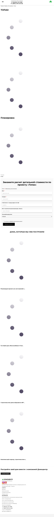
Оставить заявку (5, 473)
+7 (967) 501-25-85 (7, 508)
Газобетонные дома (6, 492)
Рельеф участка (9, 214)
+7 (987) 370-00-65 (17, 3)
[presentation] (13, 217)
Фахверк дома (5, 494)
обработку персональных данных (16, 221)
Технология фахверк (6, 505)
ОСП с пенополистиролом (7, 500)
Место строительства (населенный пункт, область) (12, 208)
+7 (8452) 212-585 (16, 2)
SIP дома (4, 489)
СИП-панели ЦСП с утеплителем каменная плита (12, 497)
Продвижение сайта (6, 486)
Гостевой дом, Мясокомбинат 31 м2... (12, 345)
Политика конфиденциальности (19, 484)
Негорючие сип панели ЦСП (8, 501)
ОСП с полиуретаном (6, 498)
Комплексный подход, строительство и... (13, 459)
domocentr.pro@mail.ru (6, 511)
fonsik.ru (13, 486)
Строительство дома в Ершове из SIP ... (13, 402)
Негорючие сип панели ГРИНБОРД (9, 503)
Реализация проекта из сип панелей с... (13, 288)
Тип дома (4, 214)
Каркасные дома (5, 490)
